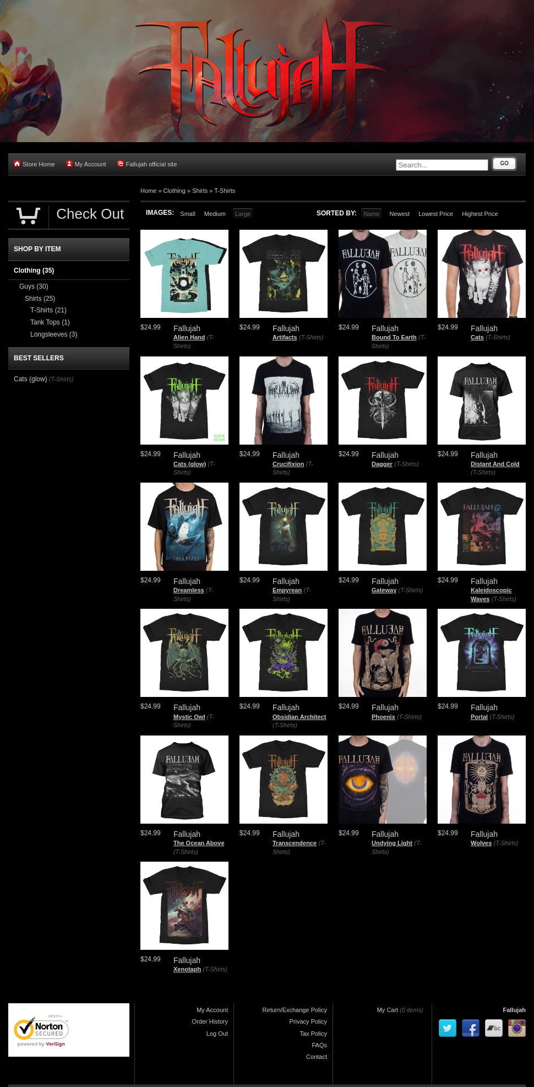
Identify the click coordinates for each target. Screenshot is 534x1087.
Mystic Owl (189, 716)
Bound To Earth (394, 337)
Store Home (34, 163)
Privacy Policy (308, 1021)
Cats (477, 337)
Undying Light (392, 843)
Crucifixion (288, 464)
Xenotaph (187, 969)
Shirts (200, 190)
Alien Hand (189, 337)
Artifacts (285, 337)
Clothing (175, 190)
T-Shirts (224, 190)
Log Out (217, 1033)
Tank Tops (50, 322)
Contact (316, 1056)
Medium (215, 213)
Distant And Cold (495, 464)
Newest (399, 213)
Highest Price (480, 213)
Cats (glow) (189, 464)
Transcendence (295, 843)
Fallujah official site (147, 163)
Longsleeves (53, 334)
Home (148, 190)
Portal (479, 716)
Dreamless (188, 590)
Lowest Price (435, 213)
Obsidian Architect (299, 716)
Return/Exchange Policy (295, 1010)
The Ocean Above (199, 843)
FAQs (319, 1045)
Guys (33, 286)
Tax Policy (313, 1033)
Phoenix (383, 716)
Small (187, 213)
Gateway (384, 590)
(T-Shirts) (311, 337)
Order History (210, 1021)
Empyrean (287, 590)
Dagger (382, 464)
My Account (86, 163)
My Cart (388, 1010)
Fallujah (514, 1010)
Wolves (481, 843)
